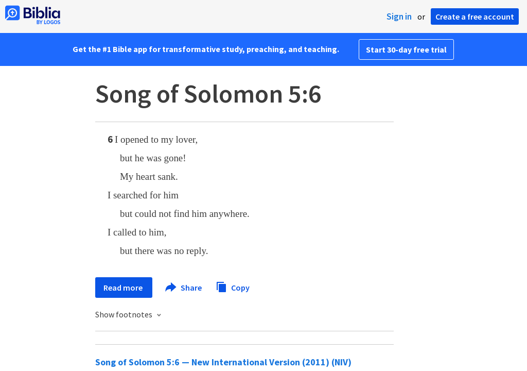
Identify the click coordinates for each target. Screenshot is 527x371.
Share (184, 287)
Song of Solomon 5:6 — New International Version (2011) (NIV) (223, 362)
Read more (123, 287)
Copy (233, 286)
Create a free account (474, 16)
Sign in (399, 16)
